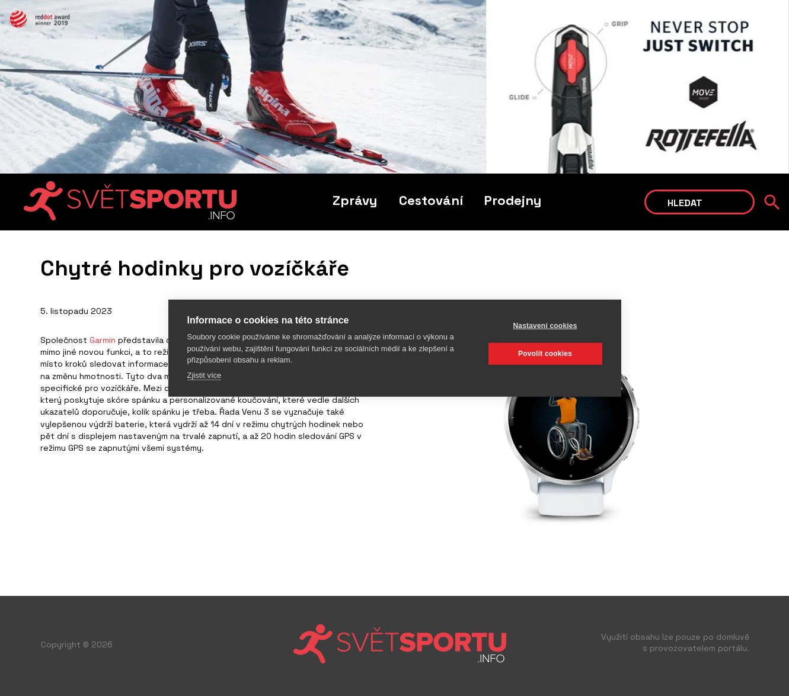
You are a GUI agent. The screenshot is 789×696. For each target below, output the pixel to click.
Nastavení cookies (545, 326)
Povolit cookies (545, 353)
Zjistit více (204, 374)
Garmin (103, 340)
